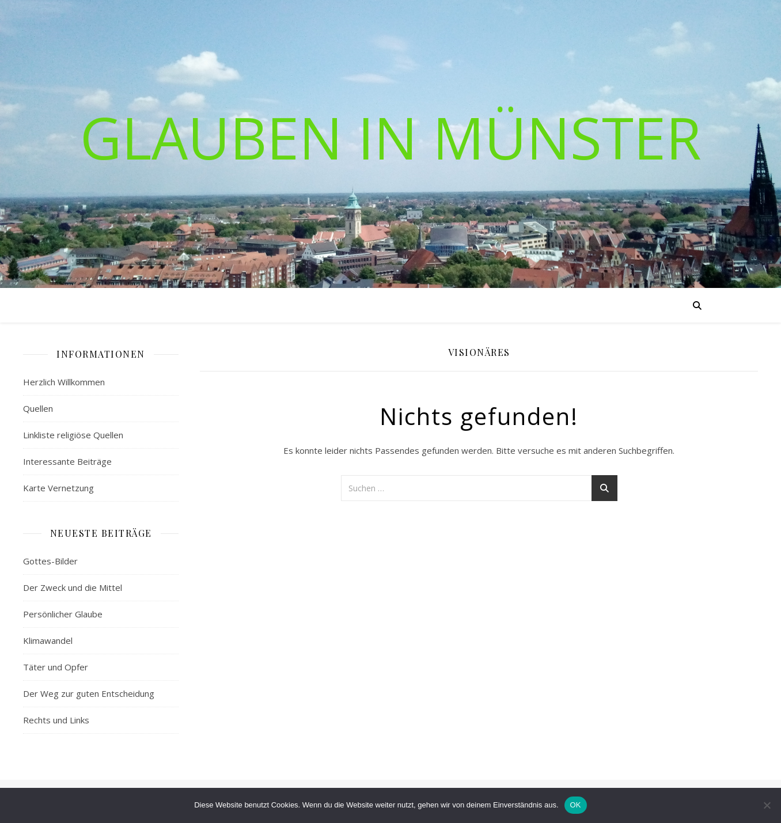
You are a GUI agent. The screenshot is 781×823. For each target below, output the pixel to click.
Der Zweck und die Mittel (72, 587)
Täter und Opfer (55, 667)
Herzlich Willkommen (64, 382)
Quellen (38, 408)
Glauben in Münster (391, 137)
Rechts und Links (56, 720)
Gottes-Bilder (50, 561)
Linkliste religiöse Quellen (73, 435)
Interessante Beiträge (67, 461)
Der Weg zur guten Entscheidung (88, 693)
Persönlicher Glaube (63, 614)
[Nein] (766, 805)
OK (575, 805)
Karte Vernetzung (58, 488)
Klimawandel (48, 640)
